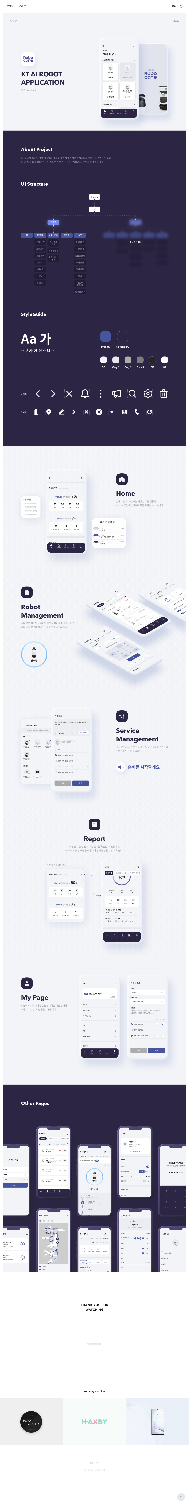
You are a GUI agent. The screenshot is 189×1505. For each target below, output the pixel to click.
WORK (10, 6)
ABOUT (22, 6)
